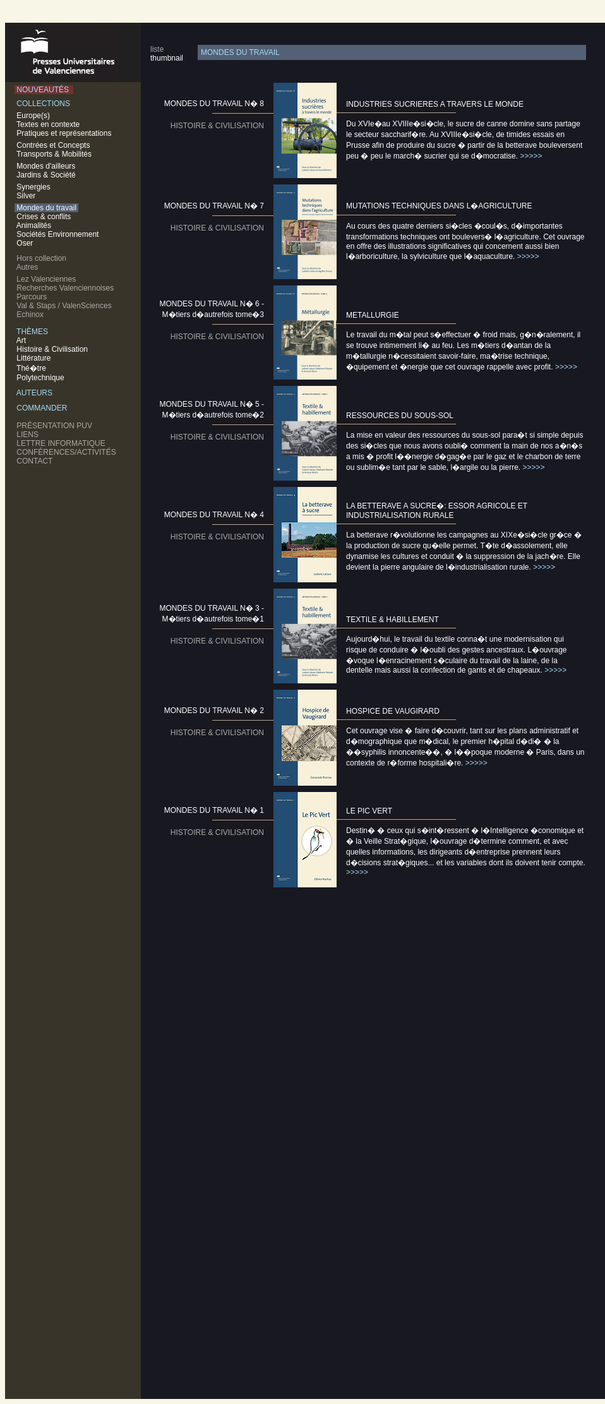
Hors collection (43, 258)
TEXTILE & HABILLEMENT (392, 619)
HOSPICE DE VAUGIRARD (393, 711)
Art (22, 340)
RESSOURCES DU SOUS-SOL (399, 415)
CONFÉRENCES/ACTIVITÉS (67, 452)
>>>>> (531, 156)
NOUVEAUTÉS (44, 89)
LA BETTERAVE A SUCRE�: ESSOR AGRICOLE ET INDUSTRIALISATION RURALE (436, 510)
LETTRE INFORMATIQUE (62, 443)
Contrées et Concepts (54, 145)
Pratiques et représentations (65, 133)
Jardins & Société (46, 175)
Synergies (33, 187)
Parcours (33, 296)
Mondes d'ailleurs (46, 166)
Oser (25, 243)
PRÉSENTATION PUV (56, 425)
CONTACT (36, 461)
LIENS (29, 434)
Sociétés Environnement (58, 234)
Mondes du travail (46, 207)
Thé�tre (32, 368)
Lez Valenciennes (47, 279)
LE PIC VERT (369, 811)
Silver (26, 195)
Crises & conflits (44, 216)
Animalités (34, 225)
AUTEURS (36, 392)
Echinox (31, 314)
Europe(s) (34, 115)
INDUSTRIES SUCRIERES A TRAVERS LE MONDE (435, 104)
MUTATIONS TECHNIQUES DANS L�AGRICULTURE (439, 205)
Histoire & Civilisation (53, 349)
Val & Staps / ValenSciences (65, 305)
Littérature (35, 358)
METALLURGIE (372, 315)
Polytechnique (41, 377)
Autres (28, 267)
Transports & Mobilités (55, 154)
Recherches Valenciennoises (66, 288)
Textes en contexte (49, 124)
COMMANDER (43, 408)
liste (157, 49)
